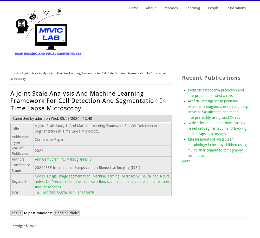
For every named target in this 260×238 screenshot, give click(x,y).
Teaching (193, 8)
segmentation (118, 182)
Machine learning (106, 176)
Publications (236, 8)
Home (133, 8)
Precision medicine (66, 182)
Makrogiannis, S (79, 159)
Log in (17, 213)
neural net (150, 176)
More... (187, 161)
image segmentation (74, 176)
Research (171, 8)
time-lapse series (48, 187)
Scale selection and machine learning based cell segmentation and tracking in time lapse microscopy (217, 128)
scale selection (94, 182)
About (151, 8)
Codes (40, 176)
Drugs (51, 176)
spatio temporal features (150, 182)
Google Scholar (67, 213)
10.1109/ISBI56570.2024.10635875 (64, 193)
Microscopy (131, 176)
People (213, 8)
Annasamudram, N (49, 159)
